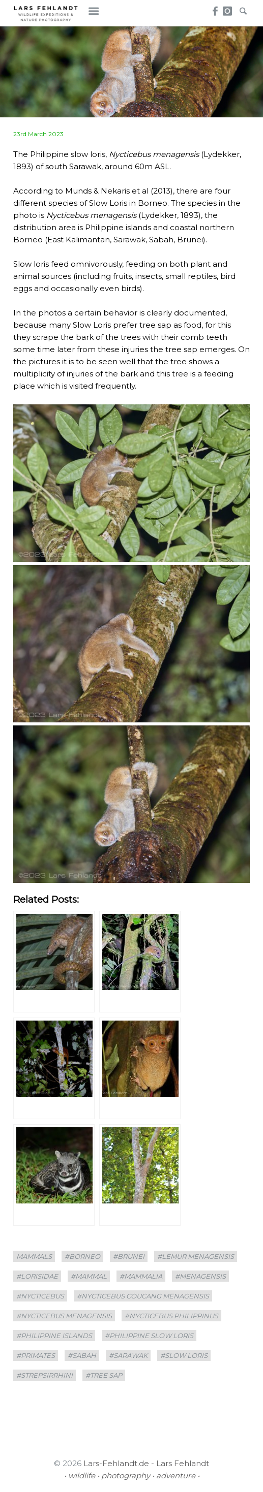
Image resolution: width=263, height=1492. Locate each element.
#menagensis (200, 1276)
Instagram (228, 8)
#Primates (35, 1355)
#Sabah (82, 1355)
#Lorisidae (37, 1276)
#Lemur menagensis (195, 1256)
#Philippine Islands (54, 1335)
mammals (34, 1256)
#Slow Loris (184, 1355)
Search (242, 8)
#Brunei (128, 1256)
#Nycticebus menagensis (64, 1316)
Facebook (213, 8)
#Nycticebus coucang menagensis (143, 1296)
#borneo (82, 1256)
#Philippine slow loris (149, 1335)
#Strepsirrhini (44, 1375)
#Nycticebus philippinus (171, 1316)
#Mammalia (141, 1276)
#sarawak (128, 1355)
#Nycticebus (40, 1296)
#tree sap (103, 1375)
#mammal (89, 1276)
